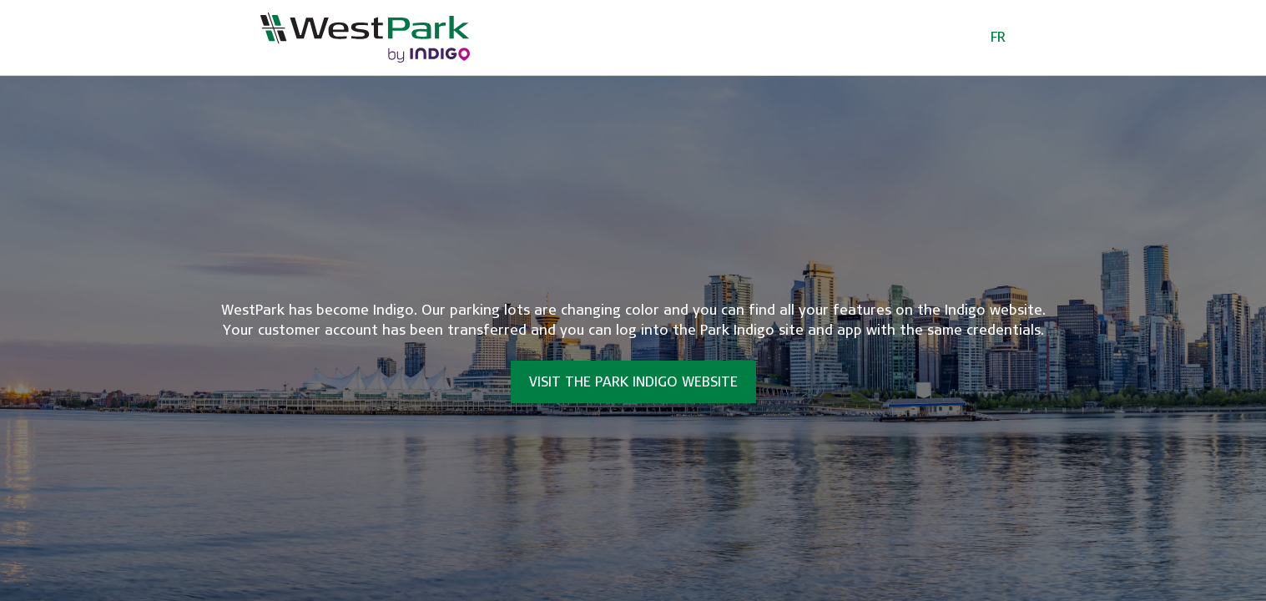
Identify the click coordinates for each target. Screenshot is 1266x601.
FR (998, 37)
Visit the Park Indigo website (633, 382)
